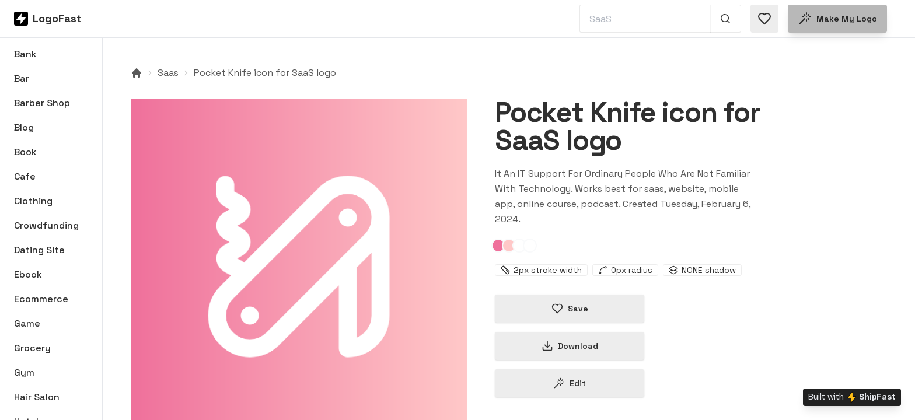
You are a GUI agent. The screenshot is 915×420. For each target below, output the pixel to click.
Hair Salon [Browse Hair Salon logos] (37, 397)
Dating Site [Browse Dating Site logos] (39, 250)
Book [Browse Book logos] (25, 152)
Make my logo (837, 19)
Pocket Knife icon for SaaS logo (265, 72)
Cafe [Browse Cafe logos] (25, 176)
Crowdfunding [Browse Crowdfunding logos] (46, 225)
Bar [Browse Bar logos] (21, 78)
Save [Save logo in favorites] (569, 308)
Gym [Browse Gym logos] (24, 372)
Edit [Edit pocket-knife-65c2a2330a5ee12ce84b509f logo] (569, 383)
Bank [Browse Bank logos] (25, 54)
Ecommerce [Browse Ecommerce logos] (41, 299)
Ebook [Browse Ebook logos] (28, 274)
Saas (168, 72)
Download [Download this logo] (570, 346)
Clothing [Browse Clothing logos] (33, 201)
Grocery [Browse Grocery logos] (32, 348)
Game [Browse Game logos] (27, 323)
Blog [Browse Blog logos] (24, 127)
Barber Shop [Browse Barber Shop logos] (42, 103)
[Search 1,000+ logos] (725, 19)
